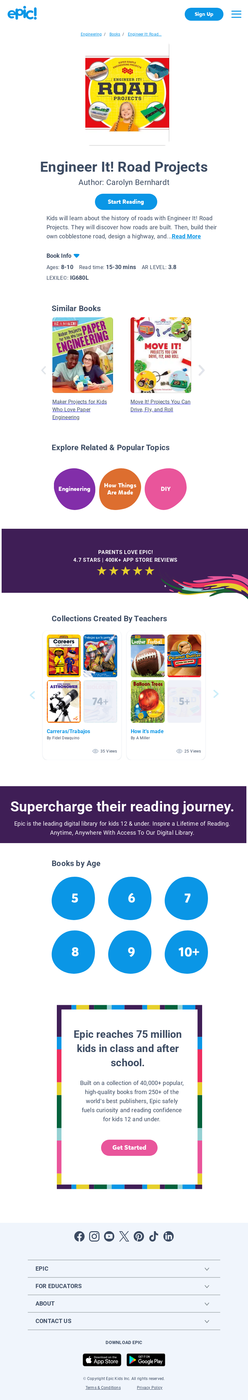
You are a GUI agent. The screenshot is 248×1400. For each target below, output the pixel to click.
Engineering (91, 34)
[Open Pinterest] (139, 1236)
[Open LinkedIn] (168, 1236)
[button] (82, 695)
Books (114, 34)
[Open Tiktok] (154, 1236)
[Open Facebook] (79, 1236)
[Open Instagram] (94, 1236)
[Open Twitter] (124, 1236)
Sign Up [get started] (204, 14)
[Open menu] (236, 14)
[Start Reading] (126, 202)
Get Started (129, 1147)
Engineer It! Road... (145, 34)
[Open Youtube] (109, 1236)
